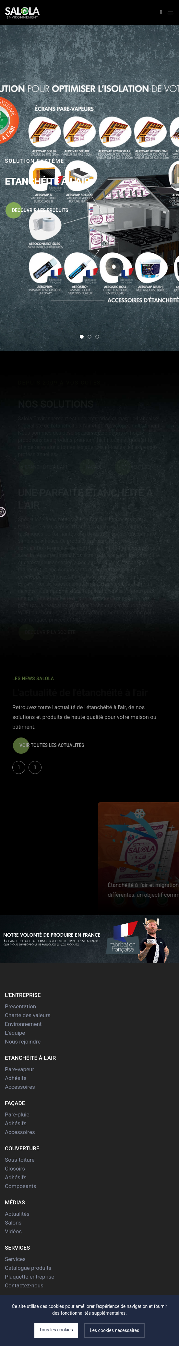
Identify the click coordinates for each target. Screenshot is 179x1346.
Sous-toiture (19, 1160)
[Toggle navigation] (170, 13)
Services (15, 1259)
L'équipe (15, 1033)
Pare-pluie (17, 1114)
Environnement (23, 1024)
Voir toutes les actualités (48, 745)
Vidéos (13, 1231)
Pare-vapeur (19, 1069)
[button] (82, 337)
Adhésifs (16, 1078)
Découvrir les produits (37, 210)
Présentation (20, 1006)
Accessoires (20, 1087)
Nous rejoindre (23, 1041)
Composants (20, 1186)
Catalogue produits (28, 1268)
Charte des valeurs (28, 1015)
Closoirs (15, 1168)
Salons (13, 1222)
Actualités (17, 1214)
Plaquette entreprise (29, 1276)
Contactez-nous (24, 1285)
